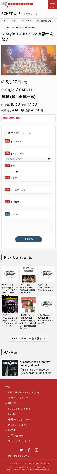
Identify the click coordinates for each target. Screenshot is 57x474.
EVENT (12, 414)
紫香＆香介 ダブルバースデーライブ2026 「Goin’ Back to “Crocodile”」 (10, 293)
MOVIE (12, 430)
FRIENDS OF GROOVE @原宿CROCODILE (27, 290)
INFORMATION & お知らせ (23, 392)
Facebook (29, 450)
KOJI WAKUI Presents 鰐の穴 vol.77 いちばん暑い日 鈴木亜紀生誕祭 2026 (28, 323)
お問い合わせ (16, 435)
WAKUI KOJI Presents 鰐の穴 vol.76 (46, 320)
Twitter (21, 450)
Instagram (36, 450)
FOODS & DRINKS (19, 408)
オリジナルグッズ (18, 397)
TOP (7, 387)
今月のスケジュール (19, 419)
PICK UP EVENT (17, 424)
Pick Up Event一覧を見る (27, 338)
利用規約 (34, 470)
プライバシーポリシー (21, 441)
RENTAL (13, 403)
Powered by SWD (18, 455)
